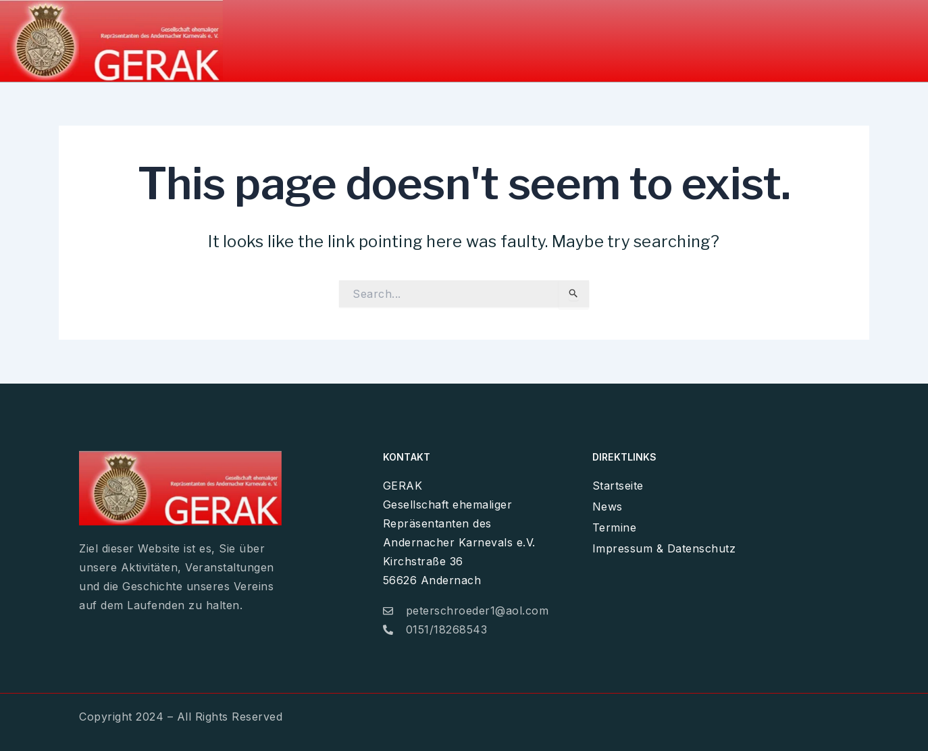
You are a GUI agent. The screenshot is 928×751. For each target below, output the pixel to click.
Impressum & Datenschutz (817, 36)
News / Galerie (597, 36)
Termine (689, 36)
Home (511, 36)
